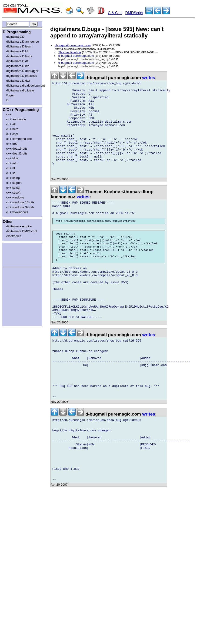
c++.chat (12, 134)
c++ (8, 114)
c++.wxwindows (17, 212)
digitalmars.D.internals (21, 75)
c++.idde (12, 158)
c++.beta (12, 129)
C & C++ (115, 13)
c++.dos (11, 143)
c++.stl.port (14, 183)
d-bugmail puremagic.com (72, 45)
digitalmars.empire (19, 226)
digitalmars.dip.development (23, 85)
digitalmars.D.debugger (22, 71)
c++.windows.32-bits (20, 207)
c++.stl (10, 173)
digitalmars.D (15, 36)
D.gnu (10, 95)
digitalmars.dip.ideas (20, 90)
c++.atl (11, 124)
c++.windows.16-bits (20, 202)
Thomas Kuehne (69, 52)
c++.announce (16, 119)
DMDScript (134, 13)
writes (148, 77)
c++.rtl (10, 168)
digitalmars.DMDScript (21, 231)
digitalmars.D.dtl (17, 61)
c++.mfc (11, 163)
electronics (13, 236)
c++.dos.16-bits (16, 148)
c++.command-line (19, 139)
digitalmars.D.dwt (18, 80)
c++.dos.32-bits (16, 153)
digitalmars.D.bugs (19, 56)
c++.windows (15, 197)
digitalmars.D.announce (22, 41)
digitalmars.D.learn (19, 46)
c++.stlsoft (13, 192)
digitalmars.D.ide (17, 66)
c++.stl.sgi (13, 187)
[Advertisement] (17, 254)
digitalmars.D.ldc (17, 51)
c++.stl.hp (13, 178)
